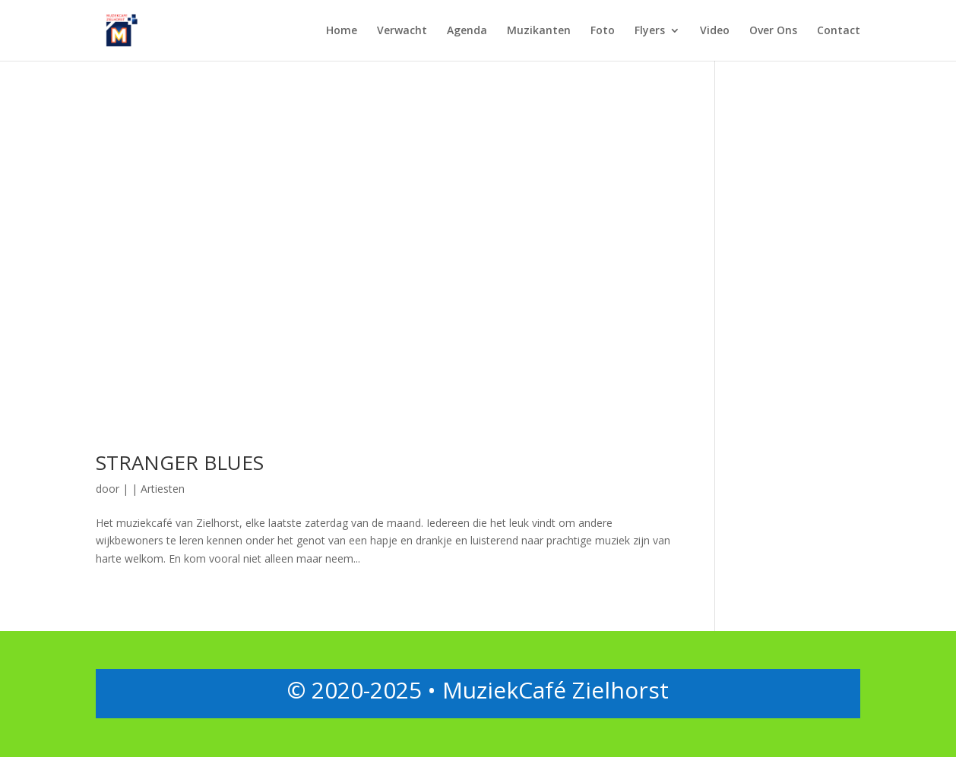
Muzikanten (539, 31)
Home (341, 31)
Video (715, 31)
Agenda (467, 31)
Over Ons (773, 31)
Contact (838, 31)
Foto (602, 31)
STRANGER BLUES (180, 462)
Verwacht (402, 31)
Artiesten (163, 488)
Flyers (650, 31)
